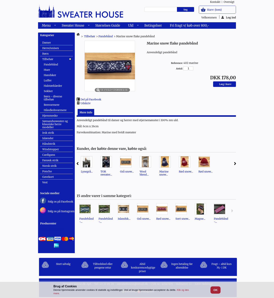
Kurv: (214, 9)
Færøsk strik (50, 160)
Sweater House (73, 26)
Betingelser (153, 25)
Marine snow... (164, 173)
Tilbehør (47, 59)
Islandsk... (124, 218)
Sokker (48, 91)
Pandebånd (51, 64)
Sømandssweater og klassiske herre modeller (55, 124)
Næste (235, 163)
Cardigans (48, 155)
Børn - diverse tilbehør (53, 98)
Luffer (48, 80)
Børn (45, 53)
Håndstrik (48, 143)
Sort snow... (182, 218)
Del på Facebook (90, 99)
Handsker (50, 75)
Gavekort (48, 177)
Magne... (200, 218)
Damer (46, 42)
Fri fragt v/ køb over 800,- (189, 25)
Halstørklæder (53, 85)
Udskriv (85, 103)
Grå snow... (127, 171)
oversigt (229, 2)
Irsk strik (48, 132)
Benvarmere (51, 104)
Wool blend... (144, 173)
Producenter (48, 223)
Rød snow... (186, 171)
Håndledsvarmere (55, 110)
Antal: (179, 68)
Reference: (177, 63)
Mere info (86, 112)
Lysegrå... (87, 171)
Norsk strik (49, 166)
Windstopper (50, 149)
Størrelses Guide (107, 25)
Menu (47, 26)
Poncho (47, 171)
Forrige (77, 163)
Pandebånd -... (86, 220)
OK (215, 290)
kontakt (215, 2)
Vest (45, 182)
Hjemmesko (50, 115)
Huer (47, 70)
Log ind (228, 17)
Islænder (47, 138)
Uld (131, 26)
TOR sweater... (106, 173)
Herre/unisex (50, 48)
